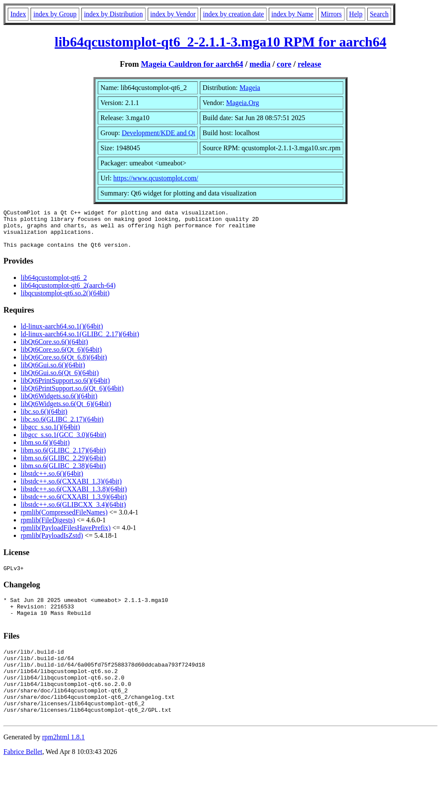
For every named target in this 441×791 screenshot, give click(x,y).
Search (379, 14)
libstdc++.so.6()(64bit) (52, 481)
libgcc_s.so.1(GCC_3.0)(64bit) (63, 442)
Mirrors (331, 14)
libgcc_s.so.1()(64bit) (50, 434)
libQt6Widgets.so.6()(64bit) (59, 403)
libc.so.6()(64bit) (44, 419)
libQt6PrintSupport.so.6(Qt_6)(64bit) (72, 396)
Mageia (249, 87)
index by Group (54, 14)
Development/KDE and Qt (159, 132)
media (259, 63)
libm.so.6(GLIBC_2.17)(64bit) (63, 458)
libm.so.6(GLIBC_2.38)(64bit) (63, 473)
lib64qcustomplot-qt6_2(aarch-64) (68, 293)
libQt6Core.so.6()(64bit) (54, 349)
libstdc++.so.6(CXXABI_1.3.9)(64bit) (74, 504)
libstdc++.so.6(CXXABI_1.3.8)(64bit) (74, 496)
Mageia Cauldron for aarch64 (192, 63)
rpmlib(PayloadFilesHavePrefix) (66, 535)
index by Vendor (173, 14)
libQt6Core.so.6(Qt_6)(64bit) (61, 357)
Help (356, 14)
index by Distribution (113, 14)
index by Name (292, 14)
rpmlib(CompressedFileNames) (64, 520)
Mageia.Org (242, 102)
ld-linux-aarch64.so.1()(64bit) (62, 334)
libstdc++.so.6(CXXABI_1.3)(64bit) (71, 489)
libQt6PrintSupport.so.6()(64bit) (65, 388)
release (309, 63)
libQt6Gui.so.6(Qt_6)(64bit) (60, 380)
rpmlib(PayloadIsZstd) (52, 543)
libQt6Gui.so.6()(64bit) (53, 372)
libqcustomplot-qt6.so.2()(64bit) (65, 300)
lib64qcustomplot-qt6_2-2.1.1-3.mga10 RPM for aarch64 (220, 42)
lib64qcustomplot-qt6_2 (54, 285)
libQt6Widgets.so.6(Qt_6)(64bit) (66, 411)
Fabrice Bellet (22, 780)
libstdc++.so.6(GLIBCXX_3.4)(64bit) (73, 512)
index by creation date (233, 14)
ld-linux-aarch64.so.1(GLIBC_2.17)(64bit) (80, 341)
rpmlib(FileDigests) (48, 527)
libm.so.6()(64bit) (45, 450)
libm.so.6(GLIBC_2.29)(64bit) (63, 465)
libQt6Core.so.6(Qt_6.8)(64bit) (64, 365)
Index (18, 14)
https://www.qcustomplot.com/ (155, 178)
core (284, 63)
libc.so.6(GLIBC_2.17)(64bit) (62, 427)
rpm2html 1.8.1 (63, 765)
